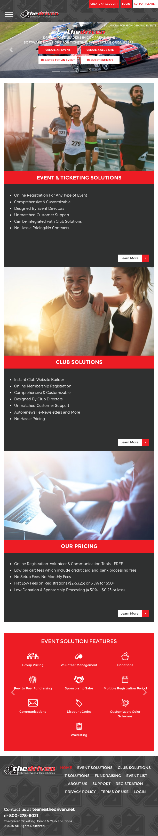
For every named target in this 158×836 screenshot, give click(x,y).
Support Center (145, 3)
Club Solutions (134, 767)
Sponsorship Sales (79, 683)
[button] (12, 50)
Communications (32, 706)
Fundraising (108, 775)
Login (126, 3)
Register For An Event (58, 60)
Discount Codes (79, 706)
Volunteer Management (79, 659)
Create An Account (104, 3)
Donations (125, 659)
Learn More (135, 258)
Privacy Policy (80, 791)
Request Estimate (100, 60)
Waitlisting (79, 729)
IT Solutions (77, 775)
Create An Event (57, 50)
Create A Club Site (100, 50)
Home (66, 767)
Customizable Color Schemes (125, 708)
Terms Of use (115, 791)
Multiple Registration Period (125, 683)
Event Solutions (95, 767)
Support (101, 783)
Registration (129, 783)
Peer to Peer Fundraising (33, 683)
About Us (77, 783)
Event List (136, 775)
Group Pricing (33, 659)
